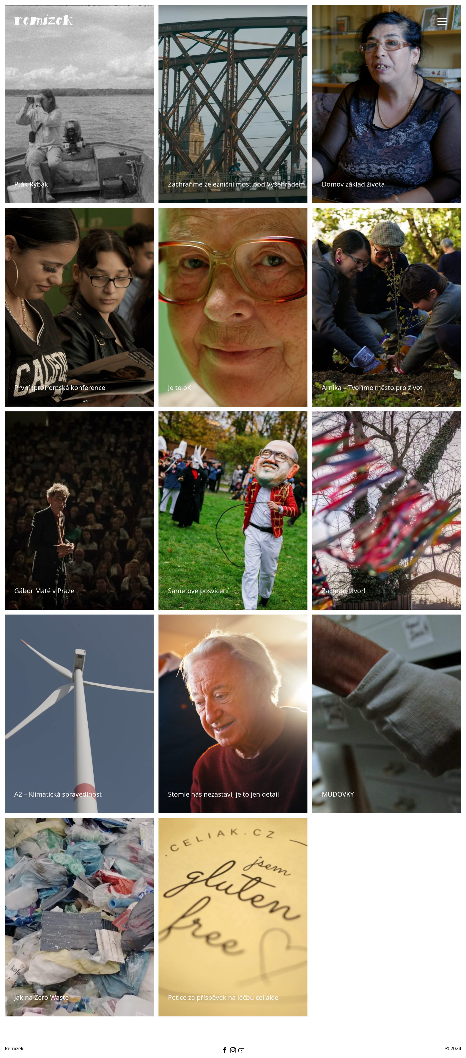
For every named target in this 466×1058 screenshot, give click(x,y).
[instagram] (233, 1050)
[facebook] (225, 1050)
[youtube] (241, 1050)
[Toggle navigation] (442, 21)
